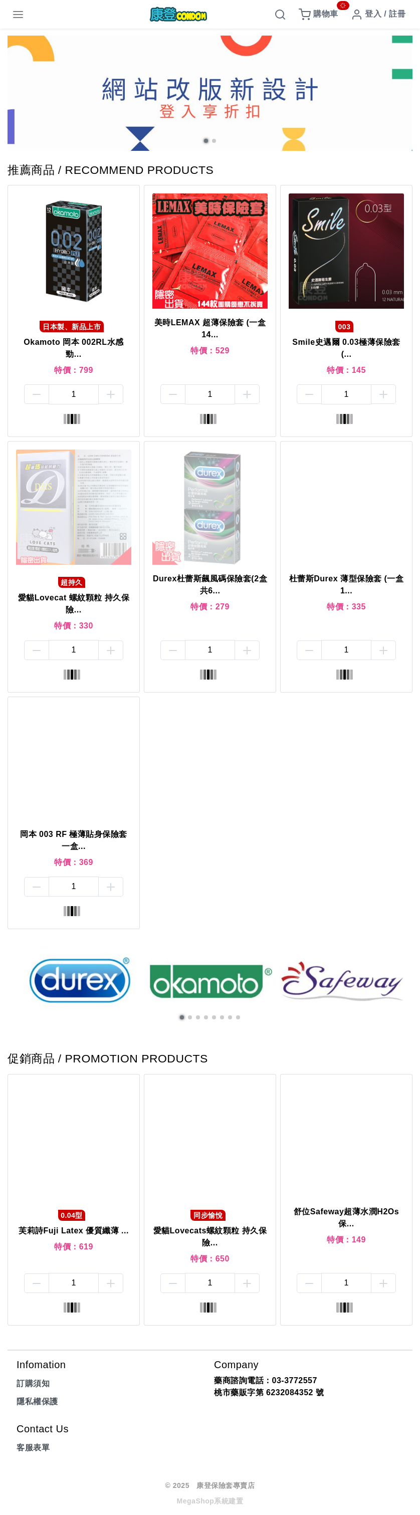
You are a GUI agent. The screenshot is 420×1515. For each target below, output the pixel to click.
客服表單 (33, 1447)
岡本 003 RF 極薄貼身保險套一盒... (73, 840)
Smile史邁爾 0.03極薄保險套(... (346, 348)
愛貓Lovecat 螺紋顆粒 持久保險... (73, 603)
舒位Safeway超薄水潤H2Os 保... (346, 1217)
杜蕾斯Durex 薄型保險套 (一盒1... (346, 584)
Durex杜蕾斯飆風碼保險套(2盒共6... (210, 584)
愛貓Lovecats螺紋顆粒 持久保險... (210, 1236)
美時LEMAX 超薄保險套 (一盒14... (210, 328)
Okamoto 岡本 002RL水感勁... (73, 348)
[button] (206, 141)
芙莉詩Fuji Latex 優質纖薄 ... (74, 1230)
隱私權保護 (37, 1401)
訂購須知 (33, 1383)
